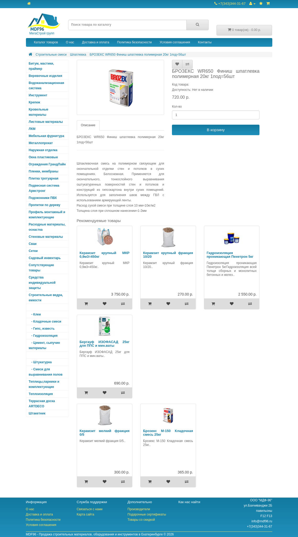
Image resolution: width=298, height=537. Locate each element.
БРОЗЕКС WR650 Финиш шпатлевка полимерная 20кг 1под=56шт (138, 54)
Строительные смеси (51, 54)
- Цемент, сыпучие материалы (44, 345)
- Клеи (35, 314)
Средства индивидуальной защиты (42, 283)
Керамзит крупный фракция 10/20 (168, 255)
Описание (88, 125)
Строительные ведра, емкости (46, 297)
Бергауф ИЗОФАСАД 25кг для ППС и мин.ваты (105, 344)
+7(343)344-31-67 (230, 4)
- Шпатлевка (40, 355)
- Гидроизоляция (43, 336)
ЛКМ (32, 129)
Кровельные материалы (38, 112)
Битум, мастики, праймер (41, 66)
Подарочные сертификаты (147, 514)
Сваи (33, 244)
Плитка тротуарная (43, 178)
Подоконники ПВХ (43, 198)
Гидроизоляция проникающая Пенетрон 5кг (230, 255)
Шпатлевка (78, 54)
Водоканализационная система (46, 85)
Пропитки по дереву (44, 205)
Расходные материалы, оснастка (47, 227)
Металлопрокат (41, 143)
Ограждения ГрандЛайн (47, 164)
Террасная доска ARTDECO (42, 403)
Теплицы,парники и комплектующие (44, 384)
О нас (70, 42)
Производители (139, 509)
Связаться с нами (89, 509)
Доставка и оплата (95, 42)
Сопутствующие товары (41, 267)
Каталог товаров (46, 42)
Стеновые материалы (46, 237)
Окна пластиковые (43, 157)
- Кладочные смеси (45, 321)
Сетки (33, 251)
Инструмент (38, 95)
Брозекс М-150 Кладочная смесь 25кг (168, 432)
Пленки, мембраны (43, 171)
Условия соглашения (175, 42)
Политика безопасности (134, 42)
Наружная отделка (43, 150)
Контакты (205, 42)
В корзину (216, 130)
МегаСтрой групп (43, 24)
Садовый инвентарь (45, 258)
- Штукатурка (40, 362)
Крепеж (34, 102)
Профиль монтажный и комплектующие (47, 214)
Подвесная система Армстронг (44, 188)
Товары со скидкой (141, 520)
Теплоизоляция (41, 394)
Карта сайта (85, 514)
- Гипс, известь (42, 328)
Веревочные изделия (45, 76)
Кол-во (177, 106)
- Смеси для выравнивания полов (46, 371)
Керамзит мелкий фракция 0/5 (105, 432)
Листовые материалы (46, 122)
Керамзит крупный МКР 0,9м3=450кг (105, 255)
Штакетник (37, 413)
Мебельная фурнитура (46, 136)
